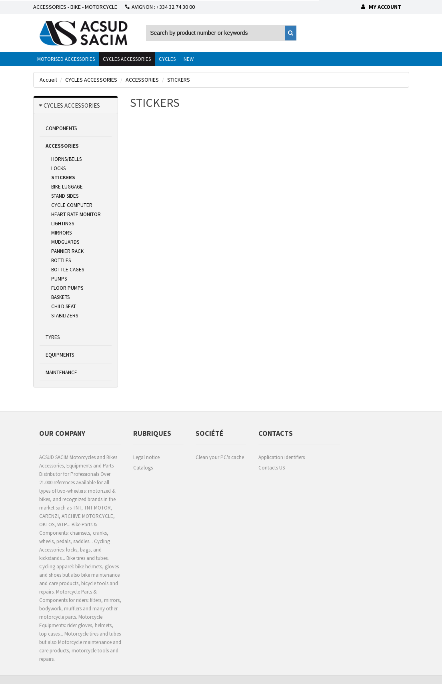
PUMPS (59, 278)
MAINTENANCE (61, 372)
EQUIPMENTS (60, 354)
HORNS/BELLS (66, 159)
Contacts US (271, 467)
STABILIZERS (64, 315)
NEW (189, 59)
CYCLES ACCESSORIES (127, 59)
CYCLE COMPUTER (71, 205)
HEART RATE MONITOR (76, 214)
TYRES (53, 337)
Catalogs (143, 467)
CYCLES (167, 59)
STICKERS (63, 177)
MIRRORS (61, 232)
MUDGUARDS (65, 242)
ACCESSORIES (62, 145)
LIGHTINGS (62, 223)
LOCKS (58, 168)
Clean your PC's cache (220, 457)
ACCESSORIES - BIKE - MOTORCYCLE (75, 6)
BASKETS (60, 297)
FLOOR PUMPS (67, 288)
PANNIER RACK (67, 251)
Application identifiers (281, 457)
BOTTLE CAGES (67, 269)
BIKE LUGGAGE (67, 186)
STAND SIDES (64, 196)
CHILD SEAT (63, 306)
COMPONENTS (61, 128)
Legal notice (146, 457)
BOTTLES (61, 260)
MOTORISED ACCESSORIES (66, 59)
